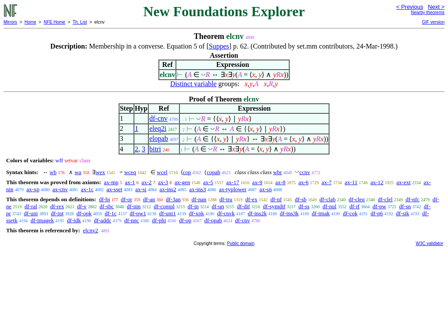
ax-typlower (232, 189)
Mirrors (10, 22)
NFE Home (54, 22)
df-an (149, 199)
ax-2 (146, 182)
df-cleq (357, 199)
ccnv (304, 172)
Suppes (219, 46)
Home (30, 22)
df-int (57, 213)
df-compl (164, 206)
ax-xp (32, 189)
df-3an (173, 199)
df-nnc (131, 220)
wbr (277, 172)
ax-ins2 (167, 189)
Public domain (241, 243)
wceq (130, 172)
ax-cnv (60, 189)
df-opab (213, 220)
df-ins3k (289, 213)
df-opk (84, 213)
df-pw (379, 206)
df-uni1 (167, 213)
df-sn (405, 206)
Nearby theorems (427, 12)
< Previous (409, 7)
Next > (436, 7)
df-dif (243, 206)
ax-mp (111, 182)
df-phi (159, 220)
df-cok (350, 213)
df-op (185, 220)
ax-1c (87, 189)
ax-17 (232, 182)
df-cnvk (225, 213)
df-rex (57, 206)
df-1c (110, 213)
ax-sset (114, 189)
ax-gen (182, 182)
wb (52, 172)
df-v (82, 206)
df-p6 (377, 213)
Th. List (80, 22)
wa (77, 172)
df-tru (225, 199)
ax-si (140, 189)
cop (187, 172)
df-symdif (274, 206)
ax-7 (327, 182)
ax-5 (208, 182)
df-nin (134, 206)
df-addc (102, 220)
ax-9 (257, 182)
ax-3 (163, 182)
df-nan (199, 199)
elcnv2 (90, 230)
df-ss (303, 206)
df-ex (251, 199)
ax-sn (265, 189)
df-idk (74, 220)
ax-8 (280, 182)
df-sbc (107, 206)
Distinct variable (193, 84)
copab (213, 172)
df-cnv (158, 118)
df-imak (321, 213)
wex (100, 172)
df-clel (385, 199)
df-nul (329, 206)
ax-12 (377, 182)
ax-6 (303, 182)
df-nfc (413, 199)
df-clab (327, 199)
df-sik (402, 213)
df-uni (31, 213)
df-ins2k (257, 213)
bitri (155, 149)
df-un (218, 206)
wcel (162, 172)
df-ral (30, 206)
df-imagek (42, 220)
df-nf (276, 199)
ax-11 (351, 182)
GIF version (433, 22)
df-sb (301, 199)
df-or (126, 199)
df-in (193, 206)
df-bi (104, 199)
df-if (355, 206)
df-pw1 (138, 213)
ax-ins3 (197, 189)
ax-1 (130, 182)
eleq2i (157, 128)
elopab (158, 138)
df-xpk (196, 213)
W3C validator (429, 243)
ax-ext (403, 182)
